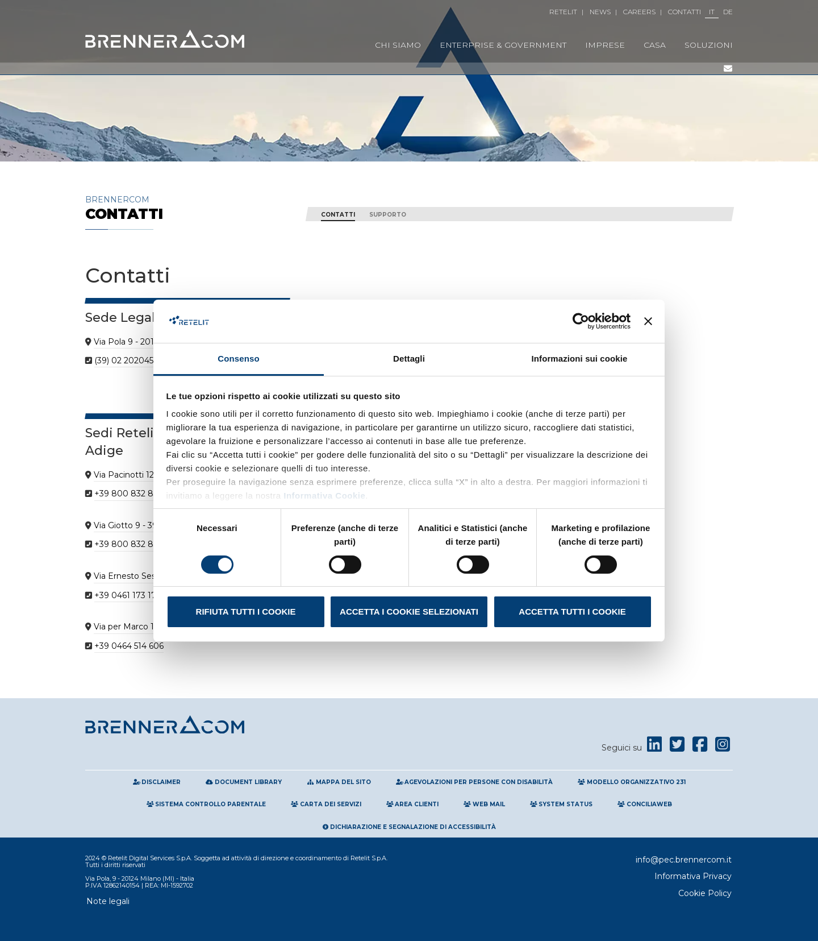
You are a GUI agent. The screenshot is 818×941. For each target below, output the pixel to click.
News (600, 11)
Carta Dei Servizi (326, 804)
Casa (655, 45)
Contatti (684, 11)
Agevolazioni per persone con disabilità (474, 782)
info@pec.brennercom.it (684, 860)
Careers (639, 11)
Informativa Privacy (693, 876)
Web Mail (484, 804)
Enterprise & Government (503, 45)
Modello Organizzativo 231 (632, 782)
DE (728, 11)
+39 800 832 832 (128, 493)
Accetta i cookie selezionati (409, 611)
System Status (561, 804)
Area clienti (412, 804)
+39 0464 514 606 (129, 646)
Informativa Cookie (323, 495)
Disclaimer (157, 782)
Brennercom (187, 207)
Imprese (605, 45)
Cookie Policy (705, 893)
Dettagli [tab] (409, 358)
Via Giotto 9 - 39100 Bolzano (150, 525)
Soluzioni (709, 45)
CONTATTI (338, 214)
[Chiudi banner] (648, 321)
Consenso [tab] (238, 358)
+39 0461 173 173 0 (131, 595)
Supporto (387, 214)
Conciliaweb (644, 804)
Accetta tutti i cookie (572, 611)
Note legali (108, 901)
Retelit (563, 11)
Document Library (244, 782)
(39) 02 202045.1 (126, 360)
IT (712, 11)
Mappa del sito (339, 782)
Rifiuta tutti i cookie (246, 611)
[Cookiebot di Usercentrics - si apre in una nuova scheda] (581, 321)
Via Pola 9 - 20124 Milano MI (149, 342)
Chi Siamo (398, 45)
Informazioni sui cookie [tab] (580, 358)
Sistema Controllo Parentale (206, 804)
